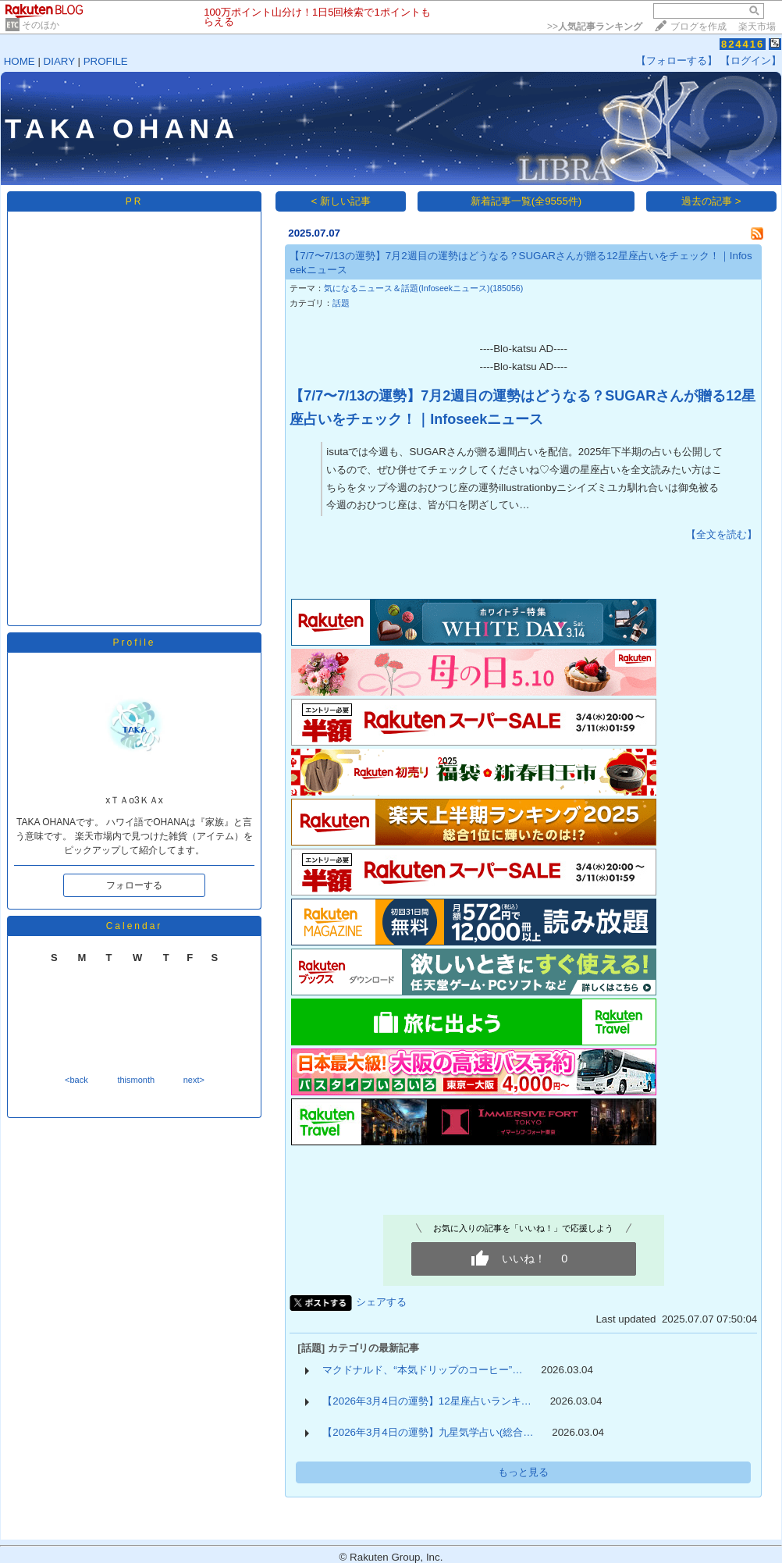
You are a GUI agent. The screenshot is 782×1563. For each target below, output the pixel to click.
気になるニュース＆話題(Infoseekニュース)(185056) (423, 288)
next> (193, 1079)
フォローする (134, 885)
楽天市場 (757, 26)
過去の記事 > (711, 201)
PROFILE (106, 61)
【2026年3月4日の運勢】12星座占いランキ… (426, 1401)
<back (76, 1079)
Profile (133, 642)
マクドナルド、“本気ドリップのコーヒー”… (422, 1370)
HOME (19, 61)
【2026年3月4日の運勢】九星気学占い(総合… (427, 1432)
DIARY (59, 61)
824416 (742, 44)
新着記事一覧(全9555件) (526, 201)
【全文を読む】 (721, 534)
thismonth (136, 1079)
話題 (341, 303)
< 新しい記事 (341, 201)
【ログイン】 (750, 60)
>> (594, 26)
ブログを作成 (698, 26)
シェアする (381, 1302)
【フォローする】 (676, 60)
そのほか (40, 25)
